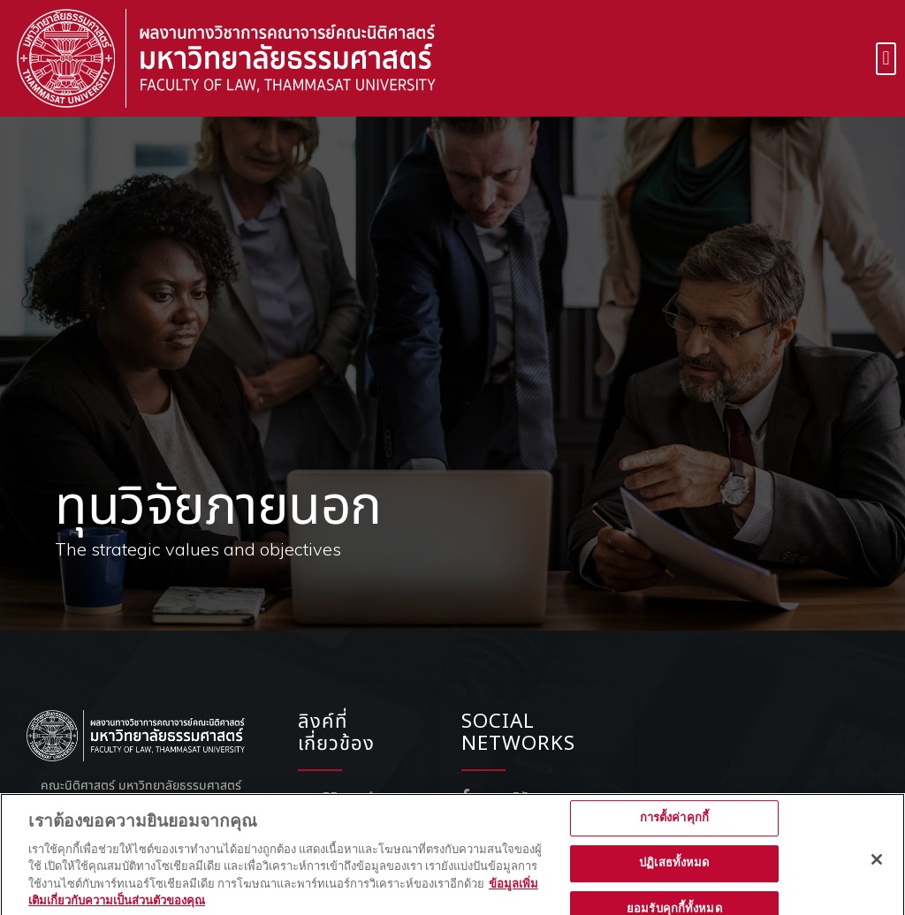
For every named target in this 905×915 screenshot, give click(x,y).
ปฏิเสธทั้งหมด (674, 877)
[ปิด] (876, 872)
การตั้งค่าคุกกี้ (674, 831)
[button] (886, 58)
